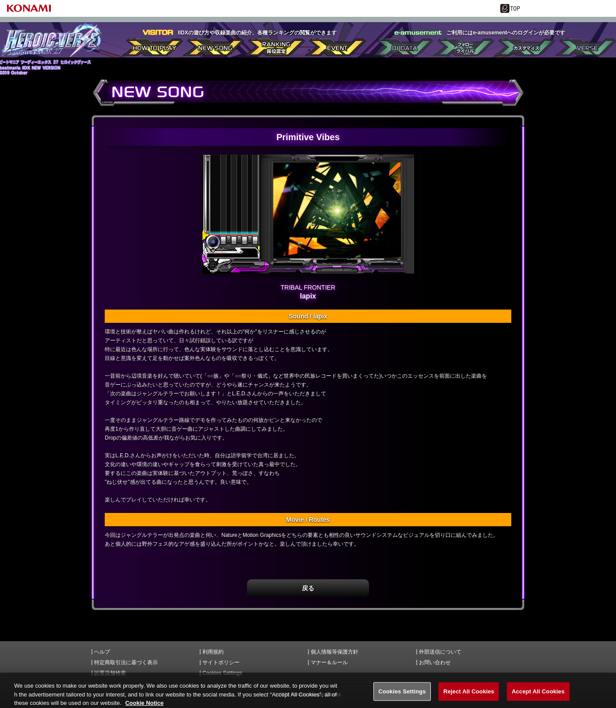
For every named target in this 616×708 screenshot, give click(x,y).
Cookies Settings (222, 673)
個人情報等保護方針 (334, 651)
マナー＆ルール (329, 662)
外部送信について (440, 651)
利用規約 (213, 651)
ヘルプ (102, 651)
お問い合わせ (435, 662)
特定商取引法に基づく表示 (126, 662)
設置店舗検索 (110, 673)
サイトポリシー (221, 662)
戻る (308, 588)
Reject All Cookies (468, 695)
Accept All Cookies (538, 695)
